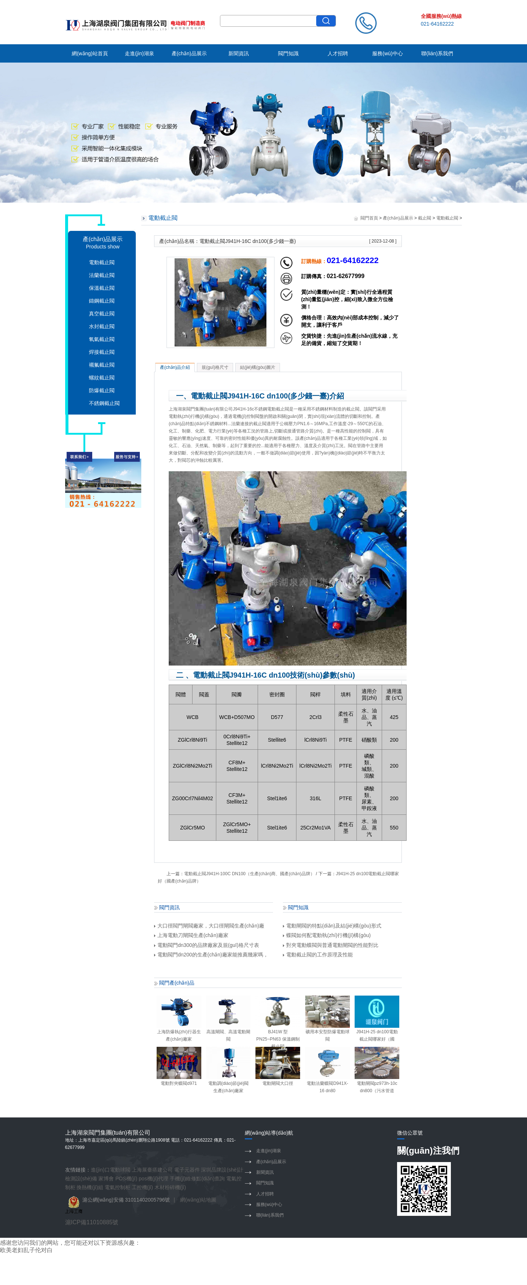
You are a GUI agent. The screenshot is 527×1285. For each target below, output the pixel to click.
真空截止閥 (102, 313)
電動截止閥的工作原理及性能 (318, 955)
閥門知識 (288, 53)
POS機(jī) (126, 1178)
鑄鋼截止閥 (102, 301)
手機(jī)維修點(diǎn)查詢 (197, 1178)
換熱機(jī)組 (89, 1187)
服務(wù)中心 (387, 53)
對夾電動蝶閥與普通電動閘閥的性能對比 (330, 945)
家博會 (106, 1178)
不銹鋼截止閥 (104, 403)
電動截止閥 (102, 262)
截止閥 (424, 218)
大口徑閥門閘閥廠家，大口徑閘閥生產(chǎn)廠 (209, 926)
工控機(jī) (142, 1187)
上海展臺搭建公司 (152, 1170)
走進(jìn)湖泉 (139, 53)
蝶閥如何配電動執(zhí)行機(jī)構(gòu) (327, 935)
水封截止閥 (102, 326)
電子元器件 (187, 1170)
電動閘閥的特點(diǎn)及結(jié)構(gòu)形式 (332, 926)
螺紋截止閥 (102, 378)
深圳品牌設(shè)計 (222, 1170)
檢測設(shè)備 (81, 1178)
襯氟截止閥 (102, 365)
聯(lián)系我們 (437, 53)
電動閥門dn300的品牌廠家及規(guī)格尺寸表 (206, 945)
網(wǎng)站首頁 (90, 53)
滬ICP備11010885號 (92, 1222)
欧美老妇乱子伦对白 (26, 1250)
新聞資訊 (238, 53)
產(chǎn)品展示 (189, 53)
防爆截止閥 (102, 390)
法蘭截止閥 (102, 275)
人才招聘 (338, 53)
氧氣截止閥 (102, 339)
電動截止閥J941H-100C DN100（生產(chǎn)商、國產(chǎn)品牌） (249, 873)
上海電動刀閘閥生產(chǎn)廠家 (191, 935)
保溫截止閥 (102, 288)
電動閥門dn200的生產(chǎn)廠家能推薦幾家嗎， (211, 955)
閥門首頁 (369, 218)
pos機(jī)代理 (153, 1178)
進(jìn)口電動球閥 (110, 1170)
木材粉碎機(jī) (170, 1187)
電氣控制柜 (117, 1187)
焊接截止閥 (102, 352)
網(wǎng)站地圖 (198, 1200)
